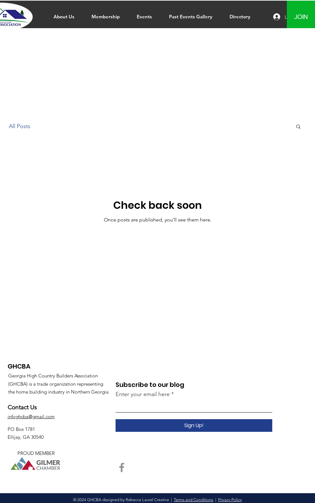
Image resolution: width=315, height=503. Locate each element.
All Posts (19, 126)
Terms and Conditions (193, 499)
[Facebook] (122, 467)
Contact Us (22, 407)
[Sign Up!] (194, 425)
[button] (298, 127)
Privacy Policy (230, 499)
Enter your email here (143, 394)
